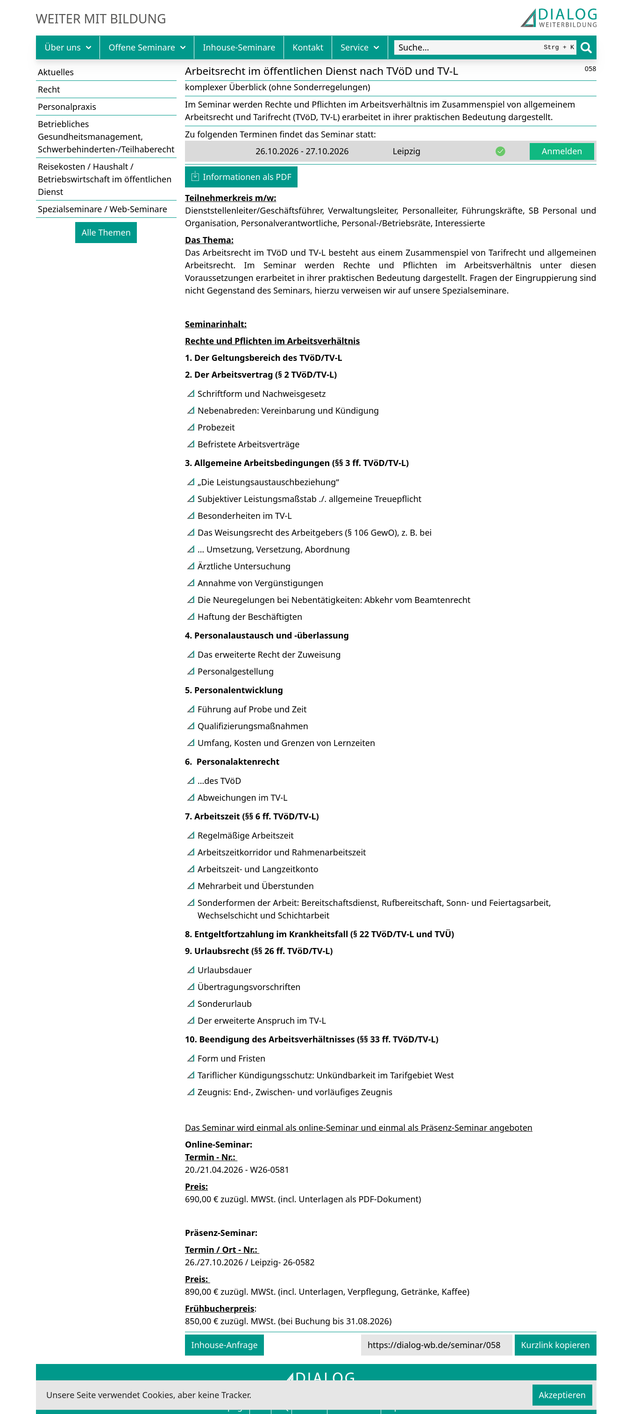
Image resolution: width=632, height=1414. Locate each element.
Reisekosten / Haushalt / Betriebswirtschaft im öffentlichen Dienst (104, 179)
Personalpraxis (67, 106)
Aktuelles (56, 72)
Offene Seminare (146, 47)
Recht (49, 89)
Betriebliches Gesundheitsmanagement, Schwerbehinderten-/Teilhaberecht (106, 136)
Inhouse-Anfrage (225, 1344)
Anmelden (562, 151)
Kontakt (307, 47)
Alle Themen (106, 232)
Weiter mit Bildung (101, 18)
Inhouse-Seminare (239, 47)
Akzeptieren (562, 1394)
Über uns (68, 47)
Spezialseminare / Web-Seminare (102, 209)
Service (360, 47)
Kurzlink (555, 1344)
